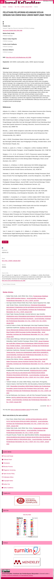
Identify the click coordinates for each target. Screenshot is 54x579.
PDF (5, 242)
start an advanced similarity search (20, 409)
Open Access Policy (8, 473)
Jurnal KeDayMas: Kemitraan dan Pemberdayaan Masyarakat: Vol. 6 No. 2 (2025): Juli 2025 (28, 364)
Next (48, 406)
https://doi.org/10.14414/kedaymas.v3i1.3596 (18, 57)
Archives (10, 6)
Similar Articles (8, 292)
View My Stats (27, 514)
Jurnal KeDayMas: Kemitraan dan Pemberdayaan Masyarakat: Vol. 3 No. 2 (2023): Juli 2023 (28, 391)
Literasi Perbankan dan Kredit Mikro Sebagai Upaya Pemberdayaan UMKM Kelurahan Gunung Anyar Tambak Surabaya (27, 343)
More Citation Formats (9, 284)
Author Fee (6, 484)
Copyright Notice (7, 480)
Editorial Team (7, 459)
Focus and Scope (7, 456)
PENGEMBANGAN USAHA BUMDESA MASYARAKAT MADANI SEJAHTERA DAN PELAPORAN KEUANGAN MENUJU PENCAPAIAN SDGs (28, 437)
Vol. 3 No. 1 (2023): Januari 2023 (23, 6)
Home (4, 6)
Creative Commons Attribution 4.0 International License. (17, 575)
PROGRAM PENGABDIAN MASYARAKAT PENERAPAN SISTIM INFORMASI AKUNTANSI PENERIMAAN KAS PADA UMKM (28, 307)
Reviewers (6, 463)
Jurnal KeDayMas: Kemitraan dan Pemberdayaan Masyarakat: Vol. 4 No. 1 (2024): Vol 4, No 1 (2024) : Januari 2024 (28, 321)
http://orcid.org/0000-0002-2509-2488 (12, 30)
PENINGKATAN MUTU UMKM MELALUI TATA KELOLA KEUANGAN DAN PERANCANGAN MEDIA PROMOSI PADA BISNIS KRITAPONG (26, 373)
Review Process (7, 466)
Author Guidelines (7, 487)
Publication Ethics (8, 477)
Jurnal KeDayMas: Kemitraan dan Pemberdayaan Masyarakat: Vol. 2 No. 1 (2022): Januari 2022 (27, 334)
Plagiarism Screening (8, 470)
